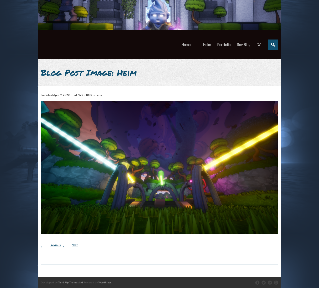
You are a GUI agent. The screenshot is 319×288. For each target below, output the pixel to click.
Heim (99, 95)
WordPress (104, 282)
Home (186, 44)
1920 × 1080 (84, 95)
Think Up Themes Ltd (70, 282)
